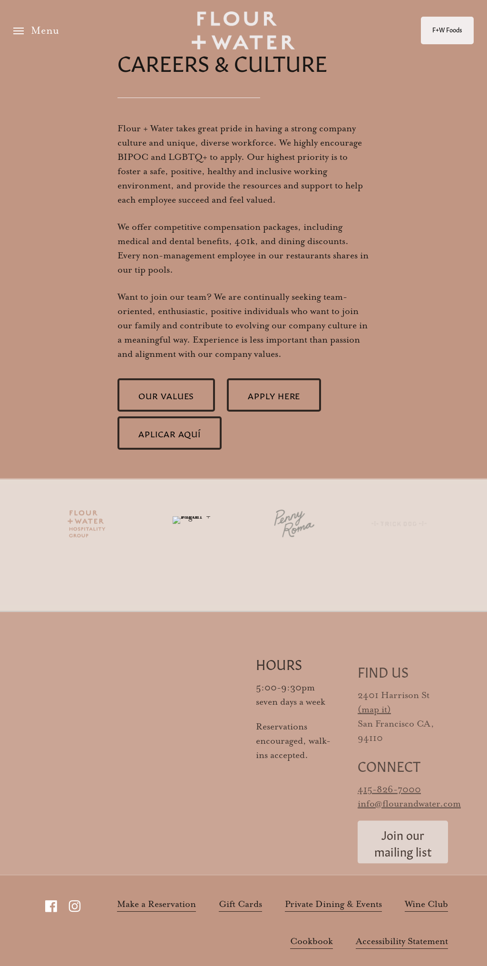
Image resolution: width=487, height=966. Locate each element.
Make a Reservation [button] (156, 904)
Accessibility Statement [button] (402, 941)
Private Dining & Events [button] (333, 904)
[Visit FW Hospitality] (84, 524)
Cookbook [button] (311, 941)
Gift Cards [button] (240, 904)
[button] (36, 31)
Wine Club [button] (426, 904)
